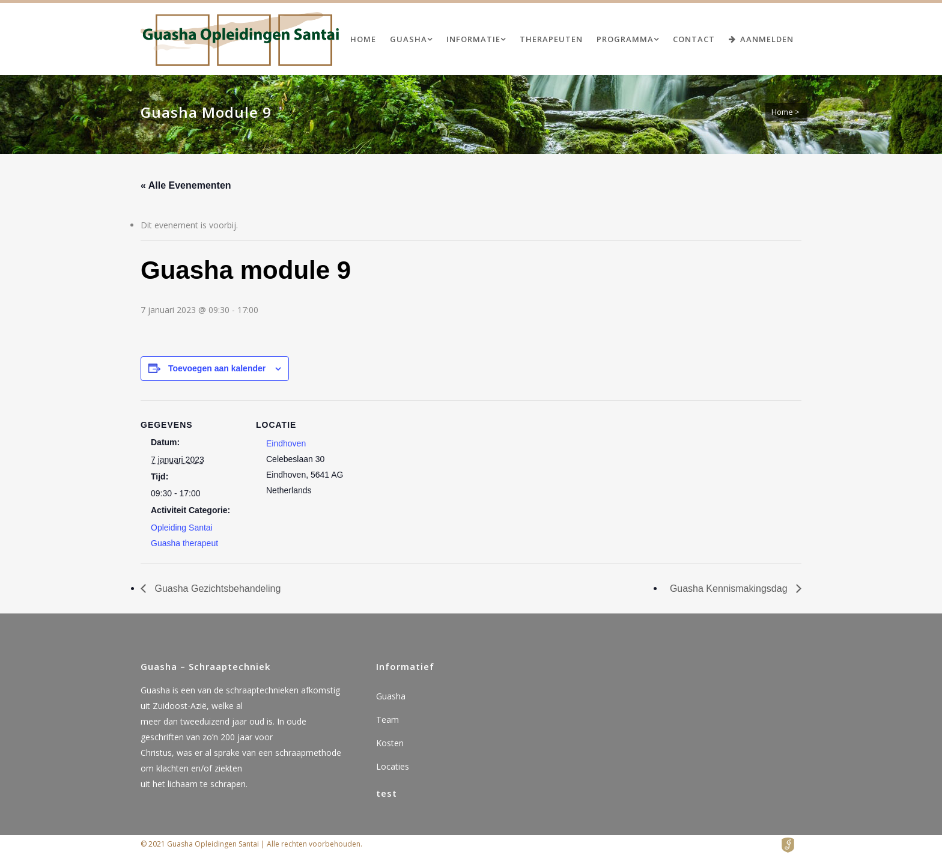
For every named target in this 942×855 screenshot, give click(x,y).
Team (387, 719)
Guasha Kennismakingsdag (730, 588)
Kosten (390, 743)
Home (782, 111)
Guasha (391, 696)
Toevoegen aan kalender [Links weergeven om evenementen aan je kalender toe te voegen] (217, 368)
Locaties (392, 766)
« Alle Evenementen (186, 185)
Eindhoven (286, 443)
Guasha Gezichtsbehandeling (216, 588)
